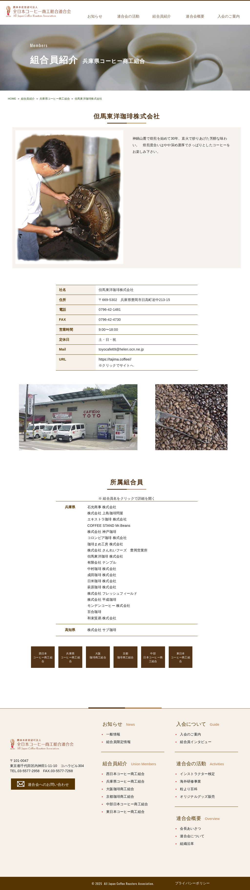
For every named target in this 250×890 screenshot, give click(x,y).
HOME (12, 98)
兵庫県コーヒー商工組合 (55, 98)
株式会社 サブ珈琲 (101, 629)
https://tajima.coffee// (115, 359)
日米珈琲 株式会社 (101, 581)
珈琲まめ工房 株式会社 (105, 544)
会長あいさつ (190, 828)
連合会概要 (195, 16)
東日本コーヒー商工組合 (125, 811)
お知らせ (94, 16)
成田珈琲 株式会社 (101, 575)
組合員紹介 (161, 16)
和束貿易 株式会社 (101, 618)
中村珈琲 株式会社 (101, 568)
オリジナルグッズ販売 (197, 796)
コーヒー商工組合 (43, 657)
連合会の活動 (128, 16)
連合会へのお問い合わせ (42, 784)
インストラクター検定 (197, 774)
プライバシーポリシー (192, 883)
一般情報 (113, 734)
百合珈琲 (94, 611)
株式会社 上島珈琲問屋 (105, 513)
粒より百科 (188, 789)
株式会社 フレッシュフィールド (112, 593)
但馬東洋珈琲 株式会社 (105, 556)
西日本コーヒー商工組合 (125, 774)
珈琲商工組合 (98, 655)
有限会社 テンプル (101, 562)
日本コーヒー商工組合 (153, 657)
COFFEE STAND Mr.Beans (108, 526)
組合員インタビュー (195, 742)
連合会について (192, 836)
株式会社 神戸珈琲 (101, 532)
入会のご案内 (229, 16)
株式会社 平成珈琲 (101, 599)
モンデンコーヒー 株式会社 (108, 605)
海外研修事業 (190, 781)
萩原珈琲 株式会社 (101, 587)
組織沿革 (187, 843)
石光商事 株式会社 (101, 507)
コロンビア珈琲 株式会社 (107, 538)
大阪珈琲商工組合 (120, 789)
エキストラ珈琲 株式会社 (107, 519)
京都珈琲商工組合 (120, 796)
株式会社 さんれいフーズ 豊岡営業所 (117, 550)
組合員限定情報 (118, 742)
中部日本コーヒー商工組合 (127, 804)
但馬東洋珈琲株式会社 (88, 98)
